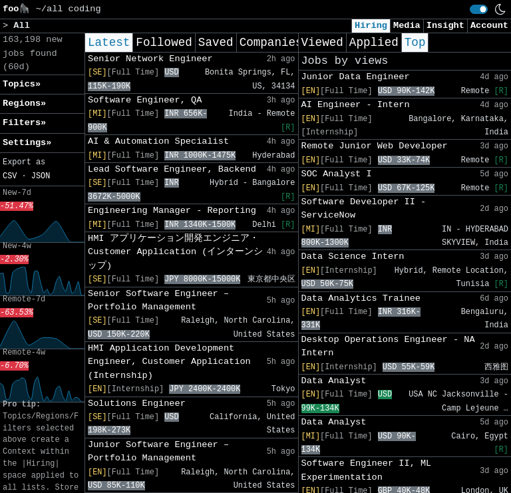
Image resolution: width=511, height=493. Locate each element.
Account (489, 26)
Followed (164, 42)
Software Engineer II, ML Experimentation (366, 470)
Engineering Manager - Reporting (172, 211)
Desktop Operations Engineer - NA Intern (388, 346)
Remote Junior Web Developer (374, 146)
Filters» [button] (24, 123)
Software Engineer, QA (145, 100)
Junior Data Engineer (355, 77)
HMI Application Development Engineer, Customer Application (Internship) (169, 362)
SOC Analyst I (336, 174)
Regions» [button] (24, 103)
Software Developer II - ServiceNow (363, 208)
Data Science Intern (353, 256)
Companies (271, 42)
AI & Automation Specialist (158, 141)
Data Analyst (334, 381)
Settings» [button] (27, 143)
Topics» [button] (22, 84)
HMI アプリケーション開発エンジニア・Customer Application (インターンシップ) (175, 252)
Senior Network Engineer (150, 59)
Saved (216, 42)
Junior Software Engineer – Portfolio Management (158, 451)
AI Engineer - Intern (355, 105)
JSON (41, 176)
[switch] (479, 9)
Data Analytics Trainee (361, 298)
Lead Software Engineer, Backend (172, 169)
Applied (374, 42)
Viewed (322, 42)
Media (407, 26)
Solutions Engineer (137, 404)
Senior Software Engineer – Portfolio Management (158, 300)
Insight (445, 26)
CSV (10, 176)
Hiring (371, 26)
